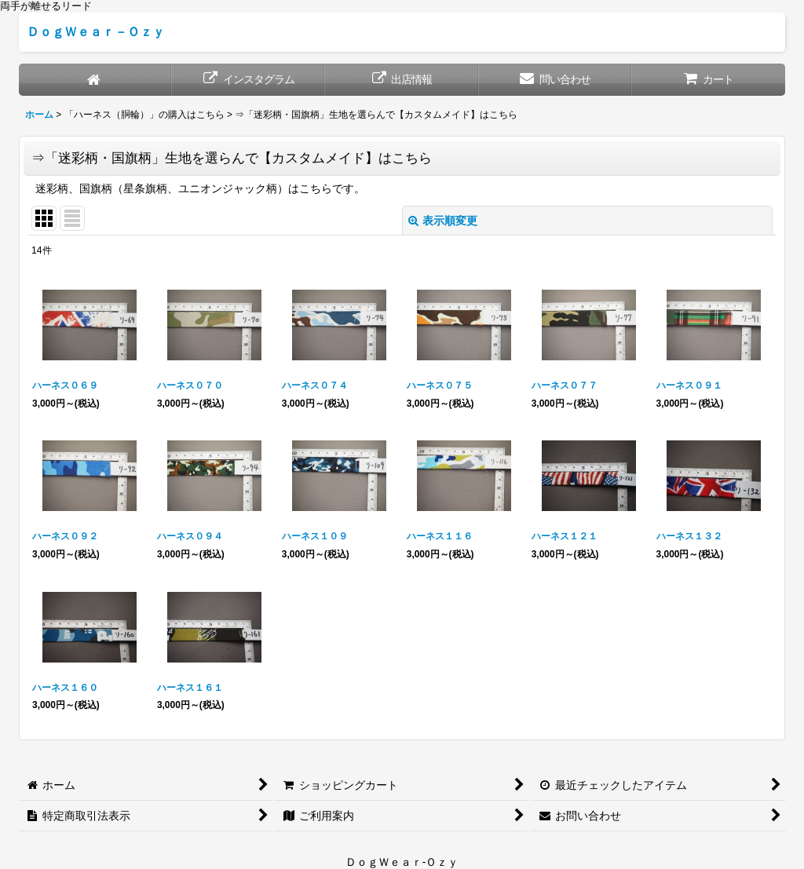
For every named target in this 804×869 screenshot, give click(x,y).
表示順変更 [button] (442, 220)
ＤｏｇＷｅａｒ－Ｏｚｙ (96, 31)
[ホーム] (95, 80)
